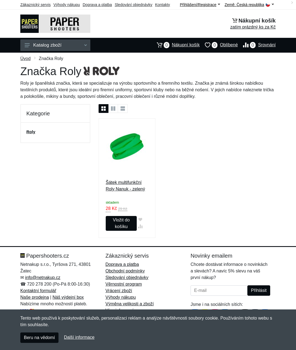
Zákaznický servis (35, 4)
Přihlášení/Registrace (200, 5)
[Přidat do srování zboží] (140, 226)
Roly (30, 131)
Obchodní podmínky (125, 271)
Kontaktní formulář (38, 290)
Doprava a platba (97, 4)
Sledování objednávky (133, 4)
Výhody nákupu (66, 4)
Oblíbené (219, 45)
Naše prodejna (34, 297)
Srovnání (257, 45)
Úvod (25, 58)
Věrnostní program (123, 284)
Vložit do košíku (121, 223)
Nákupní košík (176, 45)
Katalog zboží (56, 45)
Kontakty (162, 4)
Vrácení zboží (118, 290)
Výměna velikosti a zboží (129, 303)
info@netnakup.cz (42, 277)
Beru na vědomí (39, 337)
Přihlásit (259, 290)
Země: (249, 5)
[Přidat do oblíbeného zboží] (140, 219)
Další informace (79, 337)
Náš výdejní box (68, 297)
